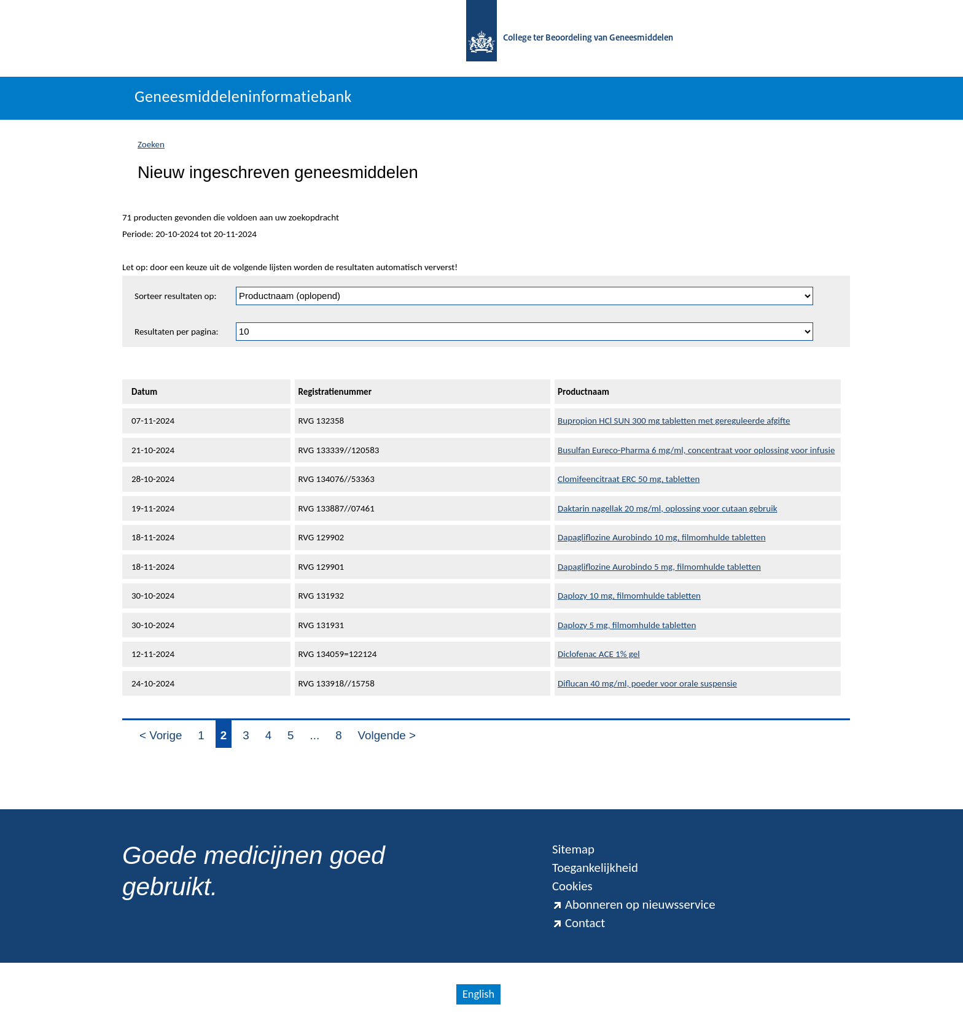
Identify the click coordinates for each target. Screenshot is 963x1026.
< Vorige (160, 735)
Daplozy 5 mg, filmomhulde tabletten (627, 625)
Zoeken (151, 144)
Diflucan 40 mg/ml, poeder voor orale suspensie (647, 683)
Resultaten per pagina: (177, 331)
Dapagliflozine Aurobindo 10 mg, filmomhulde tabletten (662, 537)
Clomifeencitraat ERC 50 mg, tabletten (629, 478)
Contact (578, 923)
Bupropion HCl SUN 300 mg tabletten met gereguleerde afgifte (674, 420)
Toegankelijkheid (595, 868)
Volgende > (387, 735)
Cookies (572, 886)
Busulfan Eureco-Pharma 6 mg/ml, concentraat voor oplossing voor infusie (696, 450)
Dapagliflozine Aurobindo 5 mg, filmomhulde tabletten (659, 566)
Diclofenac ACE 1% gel (599, 653)
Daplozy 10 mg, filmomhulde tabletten (629, 595)
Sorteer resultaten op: (175, 295)
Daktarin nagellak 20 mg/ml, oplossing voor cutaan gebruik (668, 508)
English (478, 994)
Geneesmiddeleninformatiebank (243, 96)
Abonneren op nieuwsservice (633, 904)
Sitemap (573, 849)
